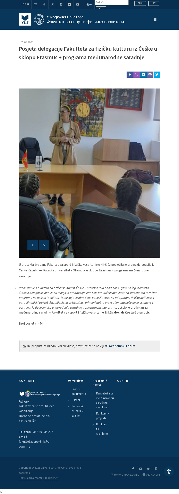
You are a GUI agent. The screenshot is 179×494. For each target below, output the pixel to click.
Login (25, 4)
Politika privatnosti (30, 478)
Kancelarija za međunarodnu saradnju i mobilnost (105, 400)
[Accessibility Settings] (169, 471)
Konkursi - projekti (102, 415)
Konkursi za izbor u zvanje (77, 411)
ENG (140, 3)
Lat (154, 3)
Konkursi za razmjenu (102, 429)
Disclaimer (51, 478)
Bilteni (75, 400)
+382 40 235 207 (42, 432)
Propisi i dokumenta (78, 391)
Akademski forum (122, 346)
